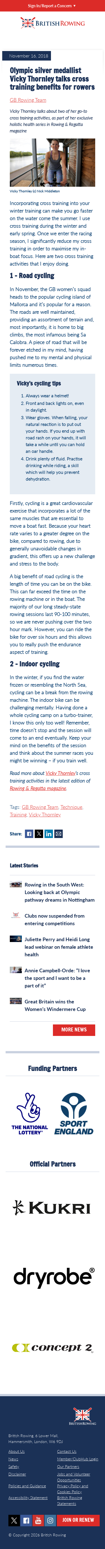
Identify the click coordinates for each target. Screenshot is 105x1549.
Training (18, 814)
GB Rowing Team (28, 100)
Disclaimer (17, 1474)
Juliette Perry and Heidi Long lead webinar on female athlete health (59, 946)
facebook (26, 1520)
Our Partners (68, 1466)
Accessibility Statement (28, 1497)
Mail (58, 834)
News (13, 1458)
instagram (50, 1520)
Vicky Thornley (60, 773)
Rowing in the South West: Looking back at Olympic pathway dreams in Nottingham (60, 892)
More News (74, 1030)
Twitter (39, 834)
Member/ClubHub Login (77, 1458)
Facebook (29, 834)
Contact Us (66, 1451)
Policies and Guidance (27, 1485)
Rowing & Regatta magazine (38, 788)
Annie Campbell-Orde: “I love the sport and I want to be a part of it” (57, 978)
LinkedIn (49, 834)
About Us (16, 1451)
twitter (14, 1520)
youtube (38, 1520)
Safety (13, 1466)
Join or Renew (78, 1520)
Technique (71, 807)
